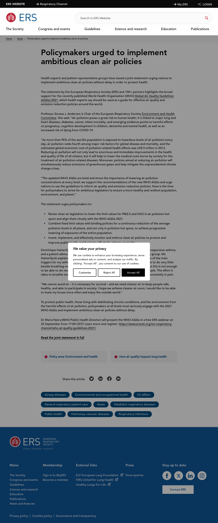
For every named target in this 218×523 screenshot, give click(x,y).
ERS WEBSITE (15, 4)
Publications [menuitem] (200, 29)
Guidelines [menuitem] (92, 29)
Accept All (133, 272)
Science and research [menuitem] (131, 29)
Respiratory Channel (53, 4)
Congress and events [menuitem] (54, 29)
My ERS (182, 4)
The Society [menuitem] (15, 29)
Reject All (109, 272)
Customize (85, 272)
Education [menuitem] (168, 29)
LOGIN (207, 4)
